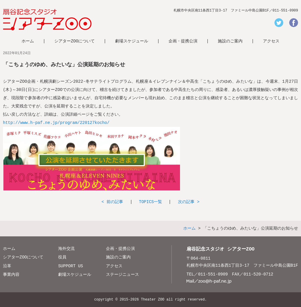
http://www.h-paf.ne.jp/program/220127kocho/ (56, 122)
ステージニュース (122, 274)
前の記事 (115, 202)
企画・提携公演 (183, 41)
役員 (62, 257)
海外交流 (66, 248)
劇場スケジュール (131, 41)
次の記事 (186, 202)
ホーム (28, 41)
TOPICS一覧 (150, 202)
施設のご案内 (230, 41)
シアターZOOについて (74, 41)
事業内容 (11, 274)
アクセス (271, 41)
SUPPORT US (70, 266)
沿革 (7, 266)
